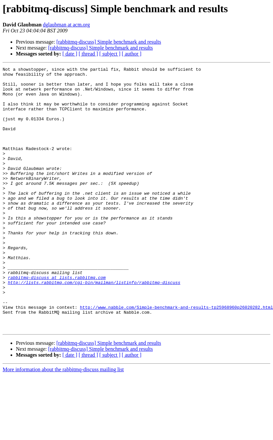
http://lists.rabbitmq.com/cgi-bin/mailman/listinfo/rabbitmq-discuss (94, 326)
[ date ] (69, 54)
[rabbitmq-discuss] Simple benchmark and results (108, 42)
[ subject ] (109, 54)
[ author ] (132, 54)
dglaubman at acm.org (66, 24)
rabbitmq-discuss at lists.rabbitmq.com (57, 320)
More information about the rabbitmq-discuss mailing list (63, 422)
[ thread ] (88, 54)
